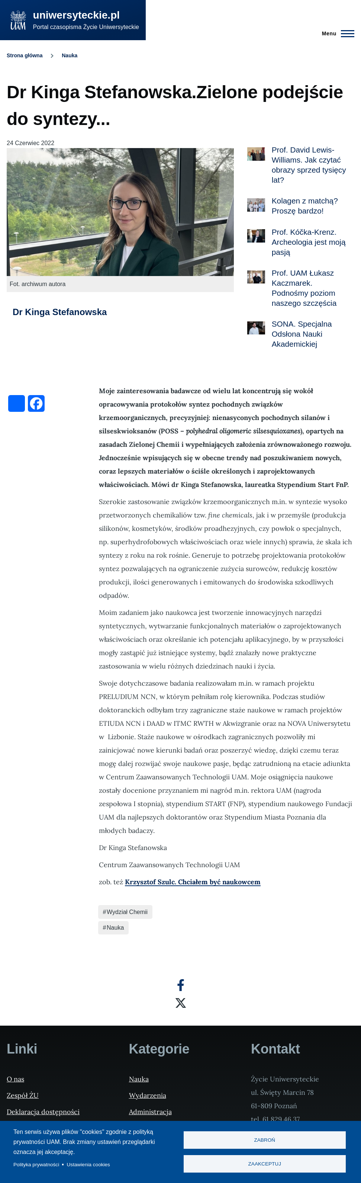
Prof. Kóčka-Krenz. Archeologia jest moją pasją (309, 242)
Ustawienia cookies (88, 1164)
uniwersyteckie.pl (76, 15)
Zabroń (264, 1140)
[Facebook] (180, 985)
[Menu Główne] (336, 33)
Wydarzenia (147, 1095)
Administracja (150, 1111)
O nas (15, 1079)
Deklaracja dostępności (43, 1111)
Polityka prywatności (36, 1164)
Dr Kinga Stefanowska (60, 312)
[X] (181, 1003)
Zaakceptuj (264, 1164)
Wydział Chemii (127, 912)
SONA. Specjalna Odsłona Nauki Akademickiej (302, 334)
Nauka (69, 55)
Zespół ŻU (23, 1095)
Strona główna (24, 55)
